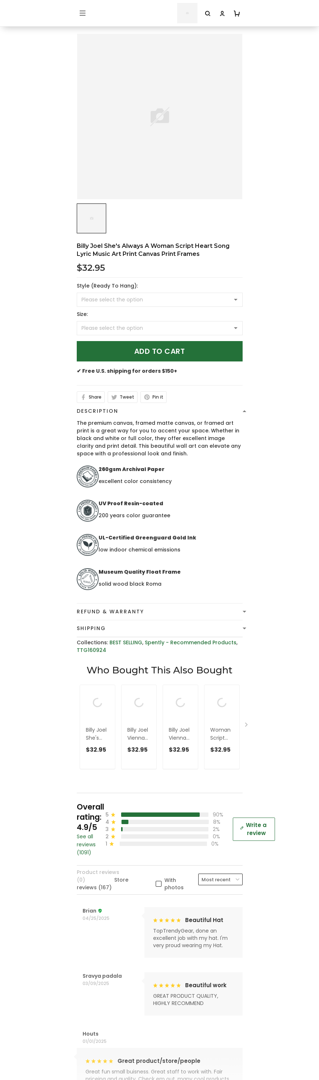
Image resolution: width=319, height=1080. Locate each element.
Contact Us (92, 1032)
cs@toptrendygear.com (116, 846)
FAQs (83, 1043)
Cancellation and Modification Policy (125, 984)
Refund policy (95, 962)
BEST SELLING (125, 642)
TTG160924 (91, 650)
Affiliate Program (99, 1065)
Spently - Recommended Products (190, 642)
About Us (89, 1020)
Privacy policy (95, 928)
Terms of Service (99, 939)
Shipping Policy (96, 950)
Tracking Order (97, 1054)
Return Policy (94, 973)
